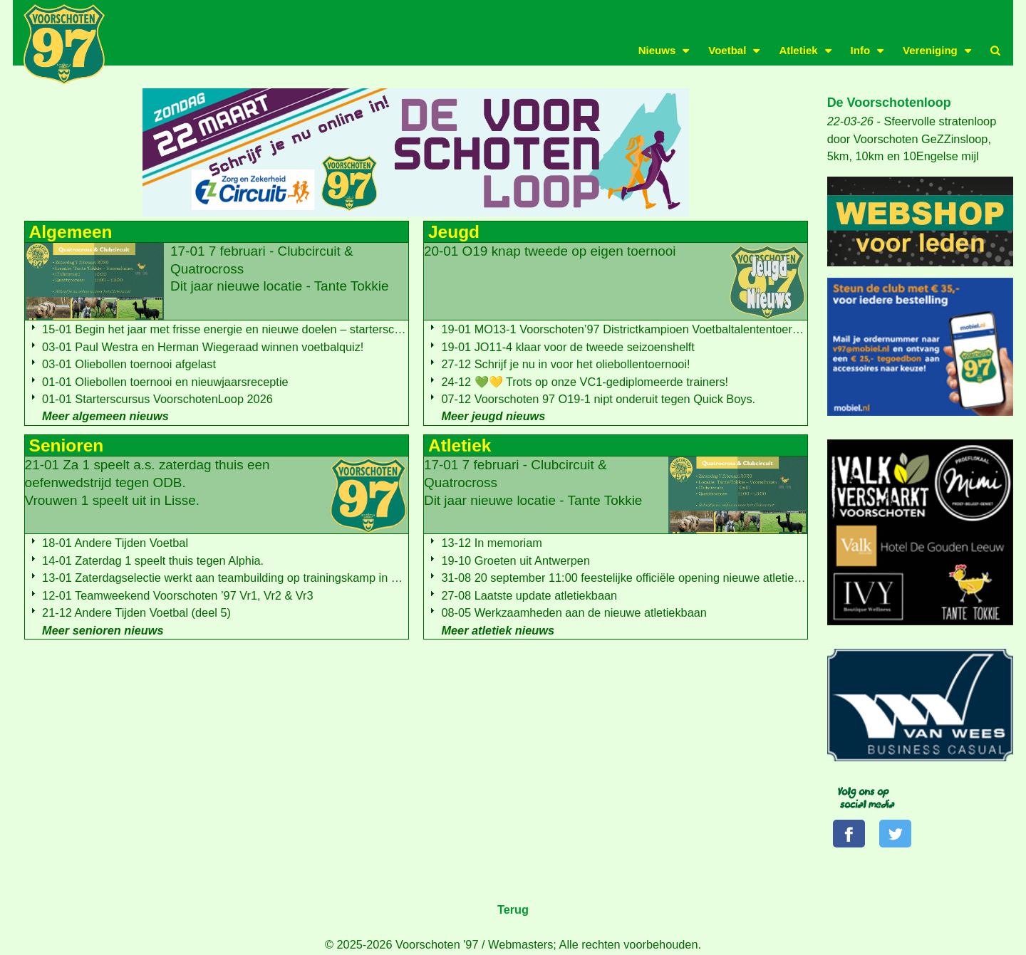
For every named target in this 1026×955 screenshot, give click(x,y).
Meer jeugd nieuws (493, 415)
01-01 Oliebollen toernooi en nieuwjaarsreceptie (165, 381)
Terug (513, 910)
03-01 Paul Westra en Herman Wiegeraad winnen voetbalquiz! (202, 346)
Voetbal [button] (727, 50)
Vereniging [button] (930, 50)
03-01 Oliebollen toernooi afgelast (129, 364)
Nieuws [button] (657, 50)
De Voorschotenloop (889, 102)
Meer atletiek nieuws (497, 630)
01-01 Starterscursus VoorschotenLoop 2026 (157, 398)
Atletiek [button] (798, 50)
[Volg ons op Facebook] (849, 834)
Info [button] (861, 50)
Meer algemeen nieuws (105, 415)
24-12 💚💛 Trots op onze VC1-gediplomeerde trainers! (584, 381)
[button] (995, 50)
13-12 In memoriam (491, 542)
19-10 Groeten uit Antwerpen (515, 560)
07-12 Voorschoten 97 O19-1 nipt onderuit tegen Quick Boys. (598, 398)
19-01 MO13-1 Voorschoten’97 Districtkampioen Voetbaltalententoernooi (627, 329)
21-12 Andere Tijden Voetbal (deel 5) (136, 612)
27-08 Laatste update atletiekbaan (529, 595)
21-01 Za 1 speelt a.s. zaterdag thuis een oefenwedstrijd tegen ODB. (147, 482)
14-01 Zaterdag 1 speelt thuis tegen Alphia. (153, 560)
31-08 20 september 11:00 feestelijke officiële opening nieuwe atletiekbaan (633, 577)
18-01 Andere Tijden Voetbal (115, 542)
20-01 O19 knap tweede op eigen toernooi (549, 251)
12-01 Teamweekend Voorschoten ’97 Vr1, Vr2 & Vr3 (178, 595)
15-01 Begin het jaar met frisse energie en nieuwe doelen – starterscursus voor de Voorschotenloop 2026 (313, 329)
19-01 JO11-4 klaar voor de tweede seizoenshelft (567, 346)
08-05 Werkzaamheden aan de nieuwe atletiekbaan (573, 612)
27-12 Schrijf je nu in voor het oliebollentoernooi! (565, 364)
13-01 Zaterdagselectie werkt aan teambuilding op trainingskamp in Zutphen (238, 577)
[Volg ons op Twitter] (898, 834)
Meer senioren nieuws (102, 630)
